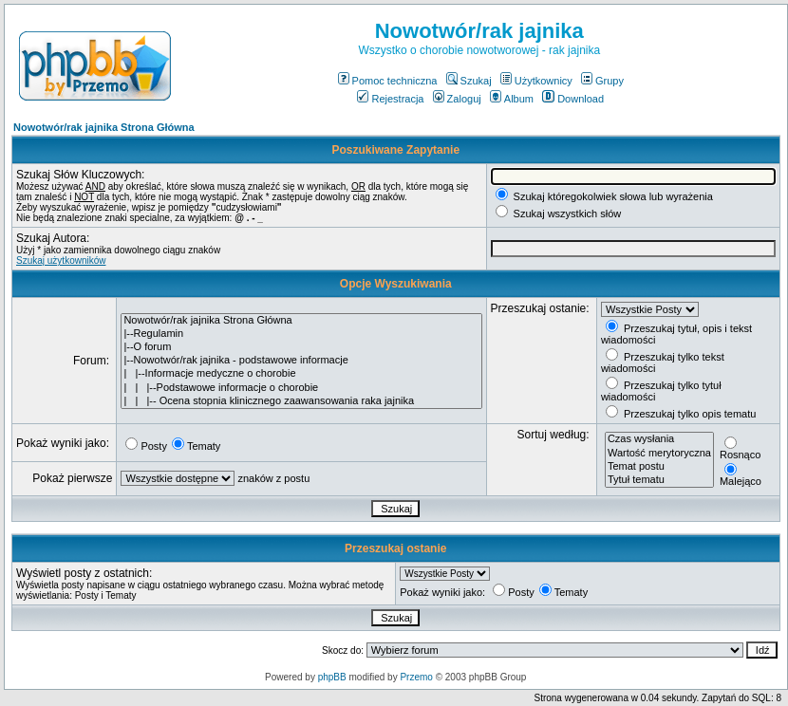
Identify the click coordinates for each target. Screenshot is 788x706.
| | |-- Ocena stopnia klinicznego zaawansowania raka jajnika (301, 401)
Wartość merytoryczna (659, 453)
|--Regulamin (301, 334)
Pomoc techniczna (388, 80)
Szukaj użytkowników (60, 260)
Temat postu (659, 467)
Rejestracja (390, 98)
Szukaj (469, 80)
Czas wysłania (659, 439)
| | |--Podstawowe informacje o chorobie (301, 388)
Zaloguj (457, 98)
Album (512, 98)
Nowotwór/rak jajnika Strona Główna (104, 127)
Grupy (602, 80)
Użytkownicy (536, 80)
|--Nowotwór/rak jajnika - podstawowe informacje (301, 360)
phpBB (332, 677)
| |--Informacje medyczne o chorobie (301, 374)
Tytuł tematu (659, 480)
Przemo (416, 677)
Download (573, 98)
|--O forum (301, 347)
